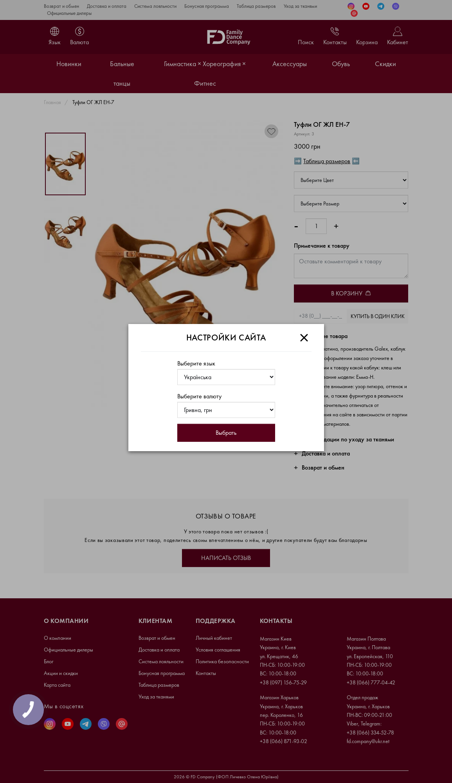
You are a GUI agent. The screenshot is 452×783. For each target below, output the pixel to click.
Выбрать (226, 432)
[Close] (304, 337)
